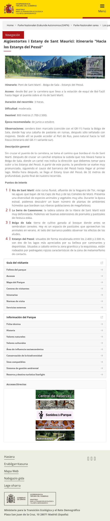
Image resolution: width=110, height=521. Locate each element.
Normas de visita (15, 301)
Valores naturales (15, 336)
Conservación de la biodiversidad (24, 355)
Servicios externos (16, 307)
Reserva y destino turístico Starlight (25, 374)
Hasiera (9, 457)
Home (10, 25)
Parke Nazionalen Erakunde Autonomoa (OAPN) (43, 25)
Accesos (10, 276)
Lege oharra (12, 486)
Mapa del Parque (15, 282)
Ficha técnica (13, 324)
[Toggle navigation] (101, 8)
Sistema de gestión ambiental (22, 368)
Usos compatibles (15, 361)
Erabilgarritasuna (16, 464)
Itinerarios (12, 294)
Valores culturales (16, 343)
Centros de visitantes (17, 288)
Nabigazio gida (14, 478)
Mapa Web (11, 471)
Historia (10, 330)
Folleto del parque (16, 269)
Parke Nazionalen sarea (85, 25)
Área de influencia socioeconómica (24, 349)
